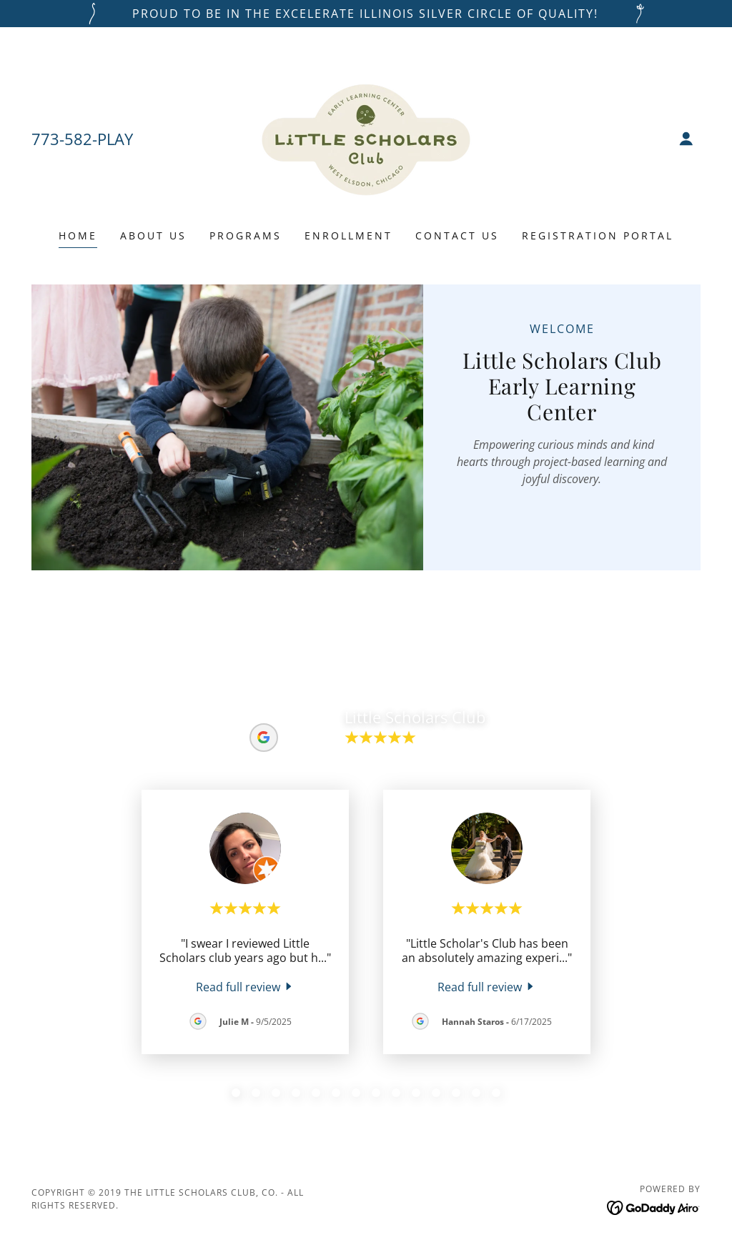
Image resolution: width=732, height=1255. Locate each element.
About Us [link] (153, 235)
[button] (686, 138)
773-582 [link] (61, 138)
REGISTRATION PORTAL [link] (597, 235)
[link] (366, 137)
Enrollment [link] (348, 235)
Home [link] (78, 235)
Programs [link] (245, 235)
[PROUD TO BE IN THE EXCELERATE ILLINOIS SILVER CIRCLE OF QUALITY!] (366, 13)
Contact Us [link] (457, 235)
